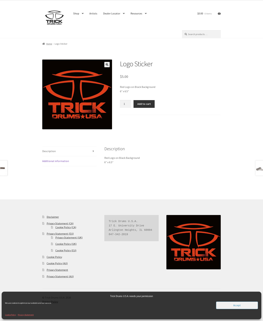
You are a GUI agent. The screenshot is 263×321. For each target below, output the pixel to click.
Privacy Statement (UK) (69, 237)
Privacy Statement (26, 314)
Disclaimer (53, 217)
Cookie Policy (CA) (65, 227)
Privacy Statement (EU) (60, 233)
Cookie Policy (10, 314)
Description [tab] (49, 151)
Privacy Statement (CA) (60, 223)
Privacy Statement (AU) (60, 276)
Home (49, 43)
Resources (136, 13)
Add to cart (144, 103)
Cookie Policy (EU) (65, 250)
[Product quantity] (125, 104)
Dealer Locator (111, 13)
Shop (76, 13)
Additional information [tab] (55, 161)
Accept (237, 305)
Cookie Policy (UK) (65, 244)
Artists (93, 13)
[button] (107, 64)
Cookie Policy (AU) (57, 263)
